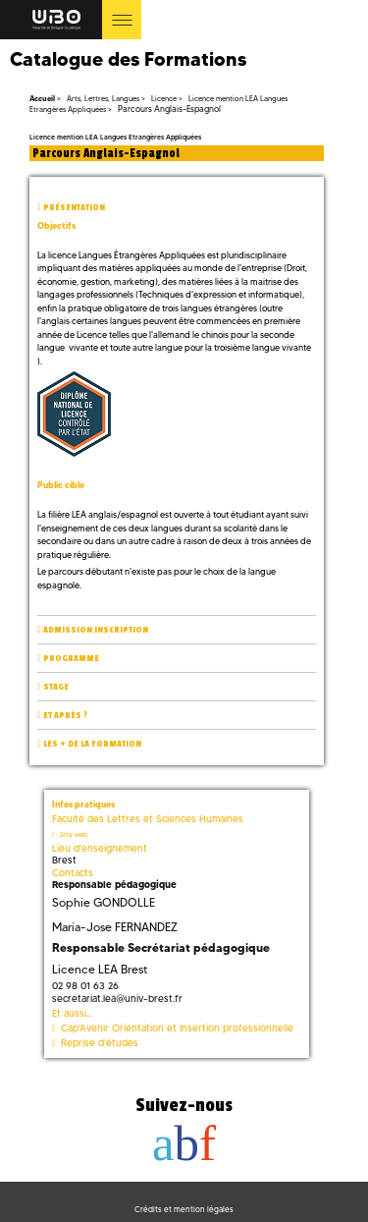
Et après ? (65, 715)
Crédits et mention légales (184, 1209)
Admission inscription (95, 630)
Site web (73, 834)
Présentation (74, 207)
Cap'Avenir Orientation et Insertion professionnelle (177, 1028)
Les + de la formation (92, 744)
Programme (71, 658)
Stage (56, 687)
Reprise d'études (99, 1042)
